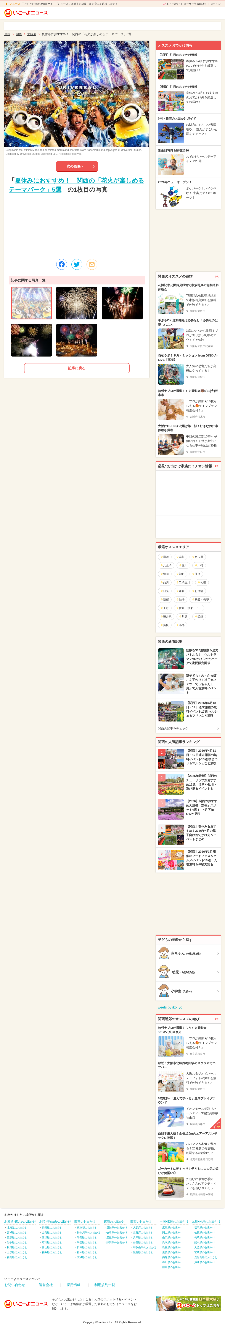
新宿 (164, 599)
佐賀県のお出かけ (204, 1232)
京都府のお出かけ (143, 1232)
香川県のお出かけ (172, 1262)
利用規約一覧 (104, 1285)
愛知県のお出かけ (116, 1227)
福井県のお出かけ (52, 1252)
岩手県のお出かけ (17, 1242)
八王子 (166, 565)
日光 (164, 591)
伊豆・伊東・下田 (188, 608)
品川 (164, 582)
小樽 (180, 625)
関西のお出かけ (141, 1221)
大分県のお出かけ (204, 1247)
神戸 (180, 574)
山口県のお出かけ (172, 1237)
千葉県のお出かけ (87, 1237)
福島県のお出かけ (17, 1257)
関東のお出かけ (85, 1221)
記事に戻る (76, 368)
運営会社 (46, 1285)
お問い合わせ (14, 1285)
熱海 (180, 599)
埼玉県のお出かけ (87, 1242)
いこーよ (15, 3)
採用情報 (73, 1285)
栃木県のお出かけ (87, 1252)
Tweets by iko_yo (169, 1007)
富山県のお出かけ (52, 1247)
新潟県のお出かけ (52, 1237)
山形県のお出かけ (17, 1252)
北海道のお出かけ (17, 1227)
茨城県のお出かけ (87, 1257)
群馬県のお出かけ (87, 1247)
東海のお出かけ (114, 1221)
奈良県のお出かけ (143, 1242)
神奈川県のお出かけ (88, 1232)
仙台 (196, 574)
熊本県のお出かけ (204, 1242)
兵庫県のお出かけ (143, 1237)
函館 (199, 616)
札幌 (202, 582)
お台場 (197, 591)
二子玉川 (183, 582)
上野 (164, 608)
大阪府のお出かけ (143, 1227)
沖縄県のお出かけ (204, 1262)
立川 (183, 565)
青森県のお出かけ (17, 1237)
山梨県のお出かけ (52, 1232)
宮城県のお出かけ (17, 1232)
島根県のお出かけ (172, 1247)
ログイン (215, 3)
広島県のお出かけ (172, 1227)
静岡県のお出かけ (116, 1242)
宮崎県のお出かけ (204, 1252)
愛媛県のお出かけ (172, 1252)
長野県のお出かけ (52, 1227)
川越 (183, 616)
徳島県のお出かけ (172, 1267)
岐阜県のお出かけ (116, 1232)
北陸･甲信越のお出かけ (55, 1221)
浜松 (164, 625)
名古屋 (197, 557)
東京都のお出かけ (87, 1227)
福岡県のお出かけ (204, 1227)
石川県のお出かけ (52, 1242)
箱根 (180, 557)
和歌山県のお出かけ (144, 1247)
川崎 (199, 565)
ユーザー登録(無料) (195, 3)
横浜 (164, 557)
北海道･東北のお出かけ (20, 1221)
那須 (164, 574)
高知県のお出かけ (172, 1257)
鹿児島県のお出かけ (206, 1257)
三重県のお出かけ (116, 1237)
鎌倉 (180, 591)
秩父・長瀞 (200, 599)
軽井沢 (166, 616)
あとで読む (173, 3)
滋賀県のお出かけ (143, 1252)
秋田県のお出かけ (17, 1247)
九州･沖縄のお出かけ (206, 1221)
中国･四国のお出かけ (174, 1221)
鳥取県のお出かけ (172, 1242)
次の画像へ (75, 166)
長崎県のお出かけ (204, 1237)
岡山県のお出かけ (172, 1232)
